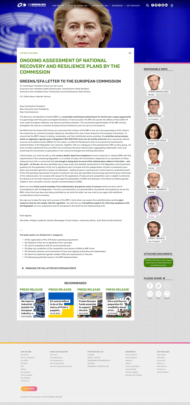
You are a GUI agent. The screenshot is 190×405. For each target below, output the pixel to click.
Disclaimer (25, 397)
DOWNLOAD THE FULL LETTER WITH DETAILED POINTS (51, 268)
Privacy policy (35, 397)
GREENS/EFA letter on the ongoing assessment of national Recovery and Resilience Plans (158, 262)
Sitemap (59, 397)
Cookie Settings (48, 397)
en (130, 53)
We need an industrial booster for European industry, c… (28, 307)
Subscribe (29, 389)
